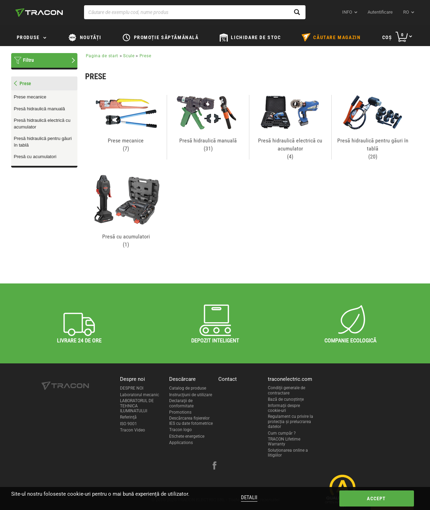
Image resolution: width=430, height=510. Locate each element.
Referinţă (128, 417)
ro (406, 12)
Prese (145, 55)
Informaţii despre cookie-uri (284, 408)
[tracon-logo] (39, 12)
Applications (181, 442)
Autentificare (380, 12)
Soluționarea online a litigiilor (288, 453)
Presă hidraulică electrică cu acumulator (42, 124)
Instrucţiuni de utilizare (190, 394)
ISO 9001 (128, 423)
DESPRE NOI (131, 388)
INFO (347, 12)
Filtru (28, 60)
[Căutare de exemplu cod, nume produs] (194, 12)
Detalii (249, 497)
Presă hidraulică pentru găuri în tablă (43, 142)
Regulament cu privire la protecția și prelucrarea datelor (290, 421)
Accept (376, 498)
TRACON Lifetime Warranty (284, 441)
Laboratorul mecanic (139, 394)
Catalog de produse (187, 388)
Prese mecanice (30, 96)
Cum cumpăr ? (282, 433)
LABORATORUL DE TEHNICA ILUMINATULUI (137, 405)
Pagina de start (102, 55)
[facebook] (214, 466)
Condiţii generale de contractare (286, 390)
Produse (28, 37)
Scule (129, 55)
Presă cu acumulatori (35, 156)
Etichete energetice (186, 436)
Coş (387, 37)
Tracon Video (132, 430)
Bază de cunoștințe (286, 399)
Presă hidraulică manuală (39, 108)
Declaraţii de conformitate (181, 403)
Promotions (180, 412)
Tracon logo (180, 429)
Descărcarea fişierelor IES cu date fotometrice (191, 421)
